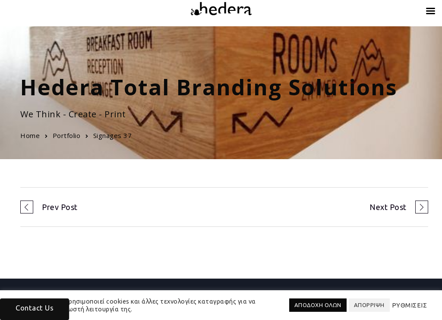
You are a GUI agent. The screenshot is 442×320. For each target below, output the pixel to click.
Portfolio (67, 135)
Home (30, 135)
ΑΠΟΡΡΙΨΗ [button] (369, 305)
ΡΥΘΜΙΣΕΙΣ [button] (409, 305)
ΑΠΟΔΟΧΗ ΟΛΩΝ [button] (317, 305)
